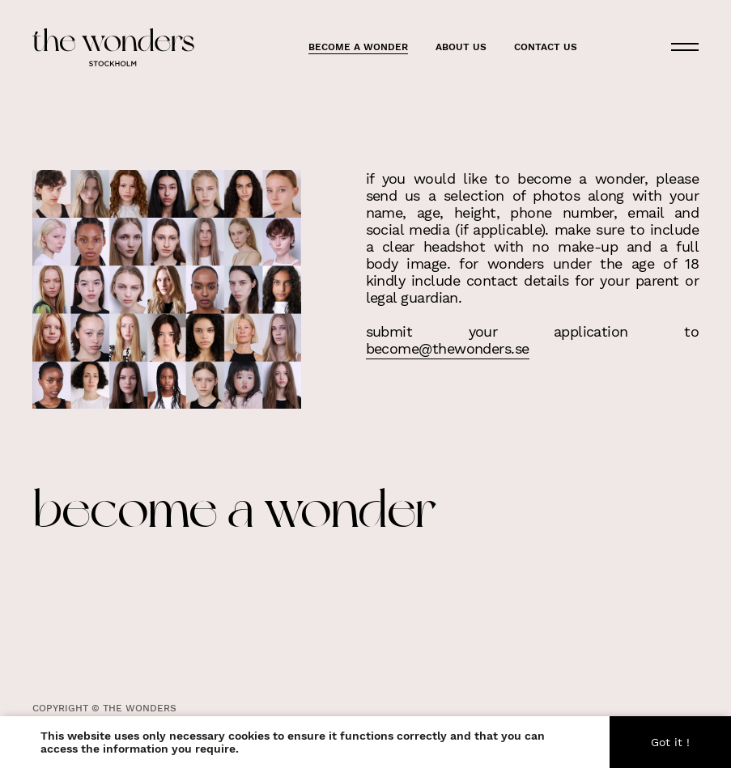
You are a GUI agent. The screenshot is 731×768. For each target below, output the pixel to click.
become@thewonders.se (447, 348)
